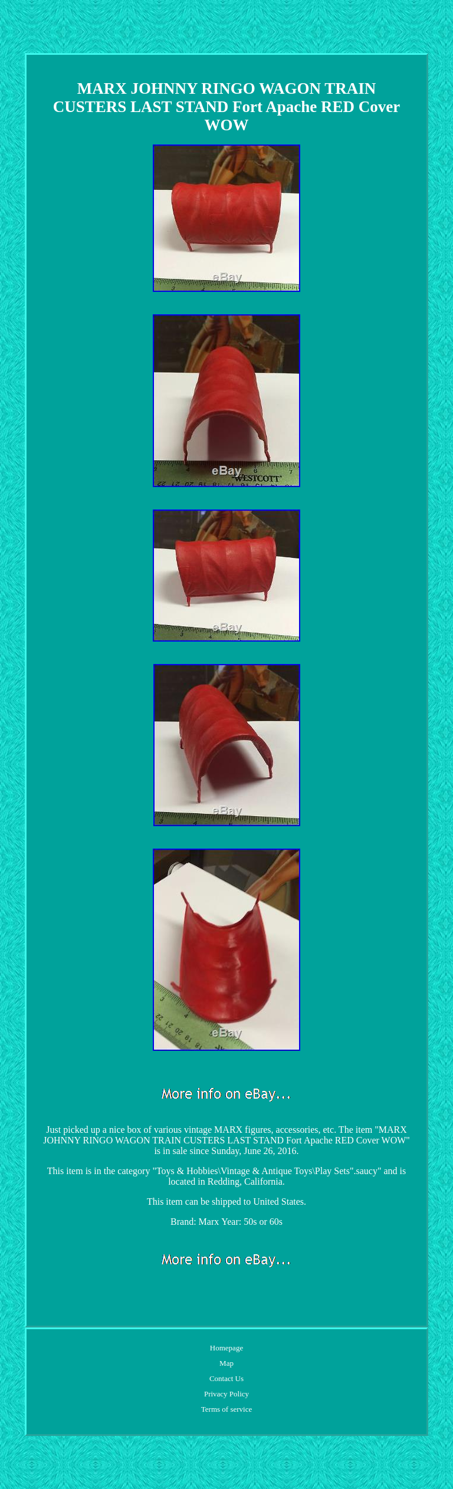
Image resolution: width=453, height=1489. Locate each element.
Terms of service (226, 1409)
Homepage (226, 1347)
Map (226, 1363)
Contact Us (226, 1378)
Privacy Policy (226, 1393)
